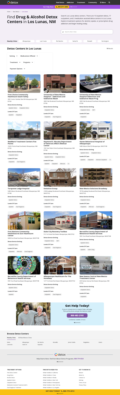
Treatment (81, 2)
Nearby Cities (11, 323)
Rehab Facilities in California (50, 358)
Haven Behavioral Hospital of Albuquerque (92, 128)
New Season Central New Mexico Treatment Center (93, 263)
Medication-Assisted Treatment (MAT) (17, 370)
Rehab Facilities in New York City (51, 370)
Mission (81, 358)
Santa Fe (75, 41)
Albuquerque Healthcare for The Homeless (57, 263)
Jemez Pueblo (71, 328)
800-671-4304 (62, 7)
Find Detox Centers (12, 358)
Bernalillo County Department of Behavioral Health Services (94, 218)
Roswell (89, 41)
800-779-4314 (79, 344)
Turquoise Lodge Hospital (18, 174)
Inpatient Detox (11, 365)
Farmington (105, 41)
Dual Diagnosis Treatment (14, 373)
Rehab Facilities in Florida (49, 363)
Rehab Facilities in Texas (49, 360)
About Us (81, 360)
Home (8, 11)
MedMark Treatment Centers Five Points (22, 128)
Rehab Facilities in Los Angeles (51, 373)
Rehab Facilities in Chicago (50, 375)
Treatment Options (14, 355)
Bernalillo (55, 328)
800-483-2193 (77, 301)
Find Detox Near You (50, 355)
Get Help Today (60, 391)
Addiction (70, 2)
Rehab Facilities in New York (50, 365)
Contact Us (82, 363)
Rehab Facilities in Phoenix (50, 380)
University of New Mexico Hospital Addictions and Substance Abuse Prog (90, 82)
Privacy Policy (82, 370)
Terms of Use (82, 368)
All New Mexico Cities (25, 323)
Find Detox (60, 2)
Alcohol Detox (11, 363)
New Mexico (16, 11)
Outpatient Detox (11, 368)
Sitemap (81, 365)
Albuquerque (26, 41)
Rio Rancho (59, 41)
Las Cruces (43, 41)
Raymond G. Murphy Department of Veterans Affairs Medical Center (58, 129)
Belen (8, 328)
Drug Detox (10, 360)
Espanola (40, 330)
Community (92, 2)
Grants (100, 328)
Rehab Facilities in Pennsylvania (51, 368)
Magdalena (86, 328)
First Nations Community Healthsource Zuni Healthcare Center (20, 219)
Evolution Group (50, 174)
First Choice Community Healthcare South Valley (18, 81)
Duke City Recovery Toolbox (55, 217)
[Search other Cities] (88, 32)
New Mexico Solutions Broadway (93, 174)
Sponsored (74, 6)
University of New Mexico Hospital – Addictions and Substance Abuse (54, 82)
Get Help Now (48, 7)
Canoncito (9, 330)
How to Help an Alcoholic (13, 375)
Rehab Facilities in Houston (50, 378)
